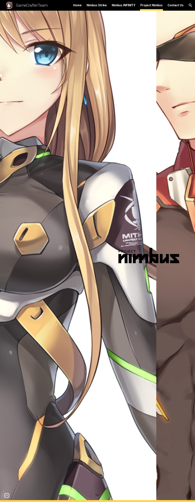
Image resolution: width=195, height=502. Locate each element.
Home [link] (77, 5)
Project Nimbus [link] (151, 5)
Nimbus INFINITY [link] (123, 5)
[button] (190, 5)
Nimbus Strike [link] (97, 5)
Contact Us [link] (176, 5)
